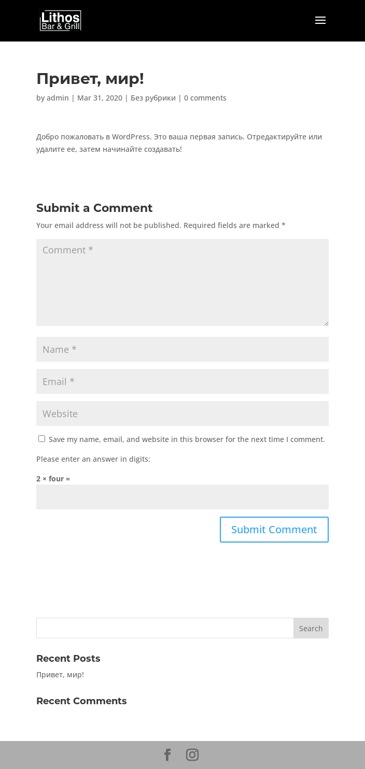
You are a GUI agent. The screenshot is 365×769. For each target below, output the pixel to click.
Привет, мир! (60, 674)
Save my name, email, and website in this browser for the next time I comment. (187, 439)
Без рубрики (153, 98)
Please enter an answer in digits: (93, 459)
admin (58, 98)
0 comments (205, 98)
